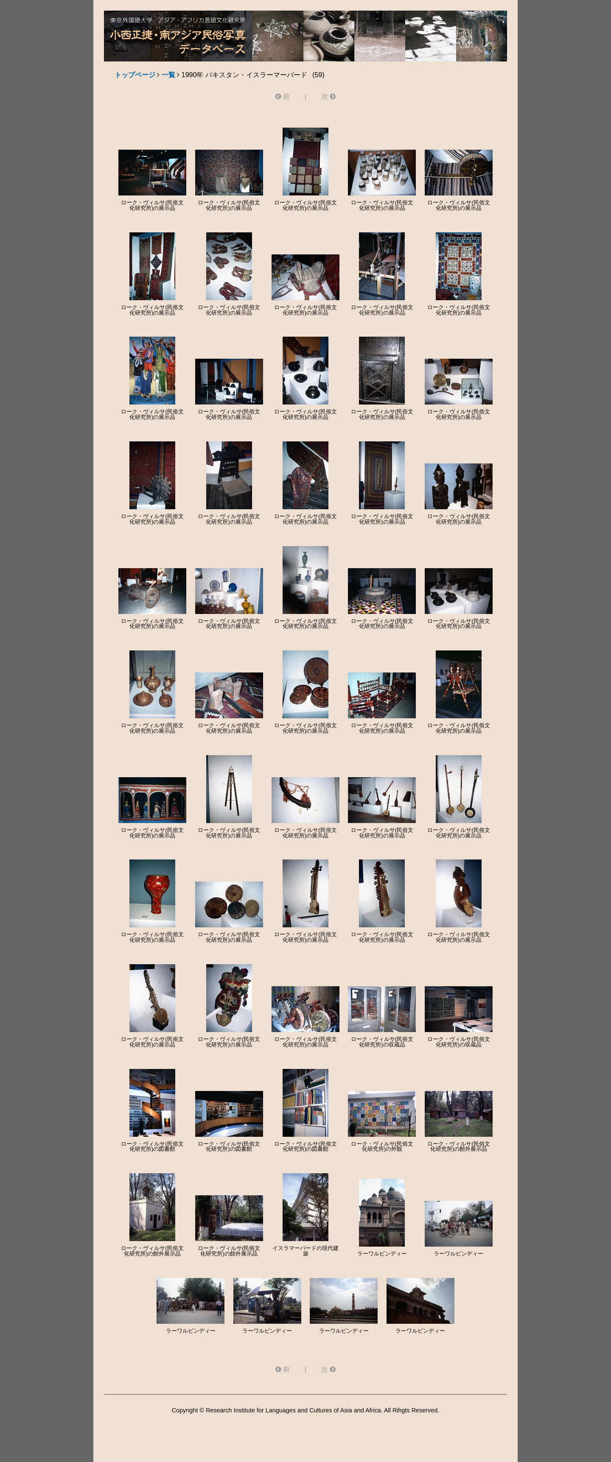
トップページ (135, 74)
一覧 (168, 74)
